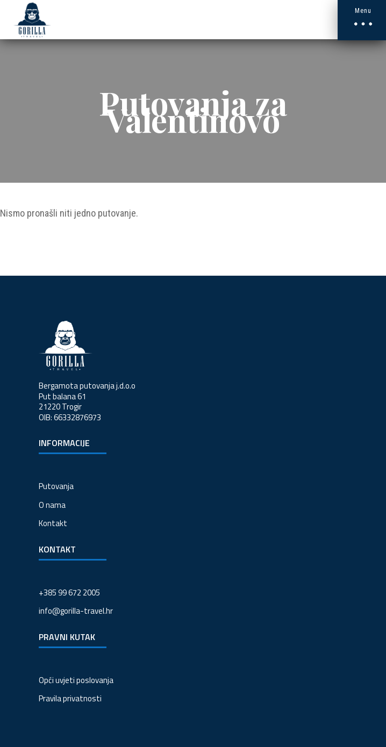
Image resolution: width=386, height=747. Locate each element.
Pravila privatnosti (70, 698)
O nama (52, 505)
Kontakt (53, 523)
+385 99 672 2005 (69, 592)
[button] (362, 20)
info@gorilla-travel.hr (76, 611)
